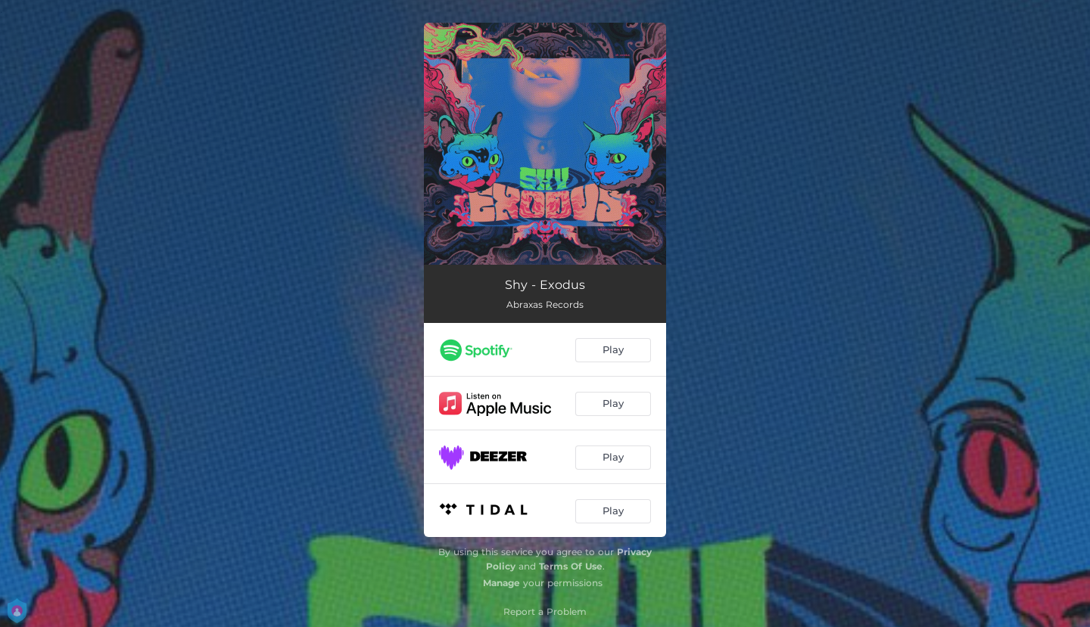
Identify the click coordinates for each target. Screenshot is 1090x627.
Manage (501, 582)
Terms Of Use (571, 566)
